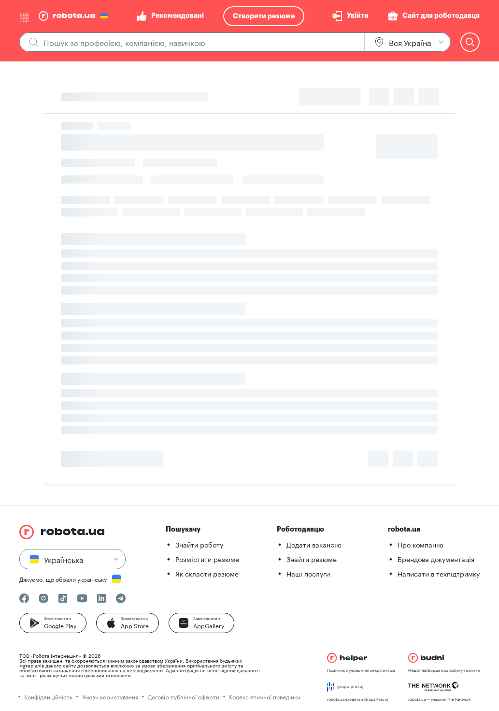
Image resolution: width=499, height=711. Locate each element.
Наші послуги (308, 573)
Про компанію (420, 544)
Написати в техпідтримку (439, 573)
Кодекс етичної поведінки (264, 696)
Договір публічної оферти (183, 696)
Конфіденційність (48, 696)
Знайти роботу (199, 544)
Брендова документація (436, 558)
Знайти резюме (311, 558)
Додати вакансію (314, 544)
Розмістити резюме (207, 558)
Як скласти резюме (207, 573)
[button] (52, 623)
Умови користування (110, 696)
